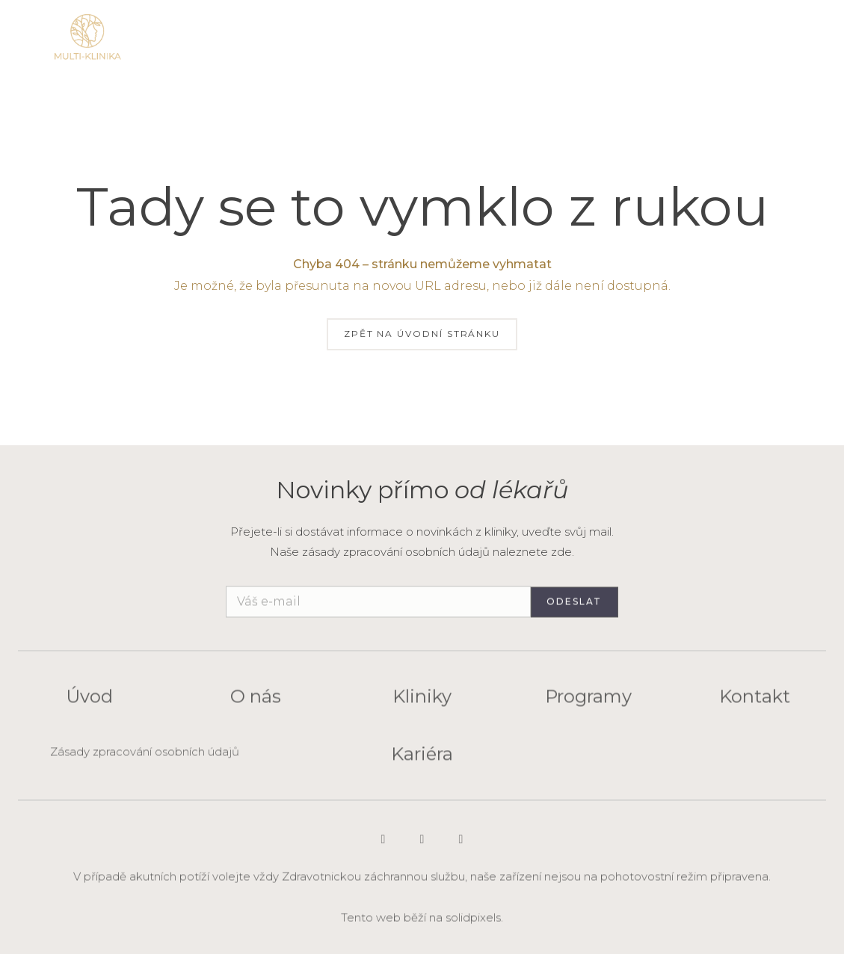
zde (561, 552)
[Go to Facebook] (461, 846)
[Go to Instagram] (383, 846)
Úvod (89, 703)
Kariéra (422, 760)
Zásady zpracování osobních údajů (144, 758)
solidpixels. (474, 924)
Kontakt (754, 703)
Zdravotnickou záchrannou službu (373, 883)
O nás (255, 703)
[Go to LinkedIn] (422, 846)
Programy (588, 703)
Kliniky (422, 703)
